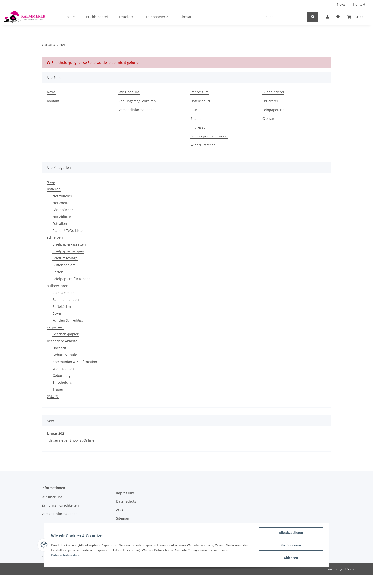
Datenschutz (201, 101)
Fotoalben (60, 223)
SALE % (52, 396)
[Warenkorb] (356, 17)
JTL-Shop (348, 569)
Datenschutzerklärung (68, 556)
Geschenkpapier (66, 334)
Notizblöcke (62, 216)
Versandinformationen (137, 109)
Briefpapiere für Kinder (71, 279)
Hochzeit (59, 348)
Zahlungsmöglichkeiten (137, 101)
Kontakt (359, 4)
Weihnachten (63, 368)
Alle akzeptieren (290, 533)
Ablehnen (290, 558)
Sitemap (197, 118)
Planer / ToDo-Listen (69, 230)
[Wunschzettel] (338, 17)
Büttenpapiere (64, 265)
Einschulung (62, 382)
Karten (58, 272)
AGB (194, 109)
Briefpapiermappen (68, 251)
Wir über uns (129, 92)
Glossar (185, 17)
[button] (327, 17)
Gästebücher (63, 209)
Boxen (57, 313)
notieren (53, 189)
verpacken (55, 327)
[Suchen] (283, 17)
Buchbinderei (97, 17)
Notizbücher (62, 196)
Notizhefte (61, 203)
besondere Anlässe (62, 341)
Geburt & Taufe (65, 355)
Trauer (58, 389)
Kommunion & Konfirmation (75, 361)
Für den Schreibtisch (69, 320)
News (341, 4)
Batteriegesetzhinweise (209, 136)
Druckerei (127, 17)
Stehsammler (63, 292)
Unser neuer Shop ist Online (71, 440)
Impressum (200, 92)
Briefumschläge (65, 258)
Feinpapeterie (157, 17)
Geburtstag (61, 375)
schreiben (55, 237)
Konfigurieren (290, 546)
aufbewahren (57, 285)
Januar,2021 (56, 433)
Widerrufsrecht (203, 145)
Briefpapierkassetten (69, 244)
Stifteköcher (62, 306)
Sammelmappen (66, 299)
